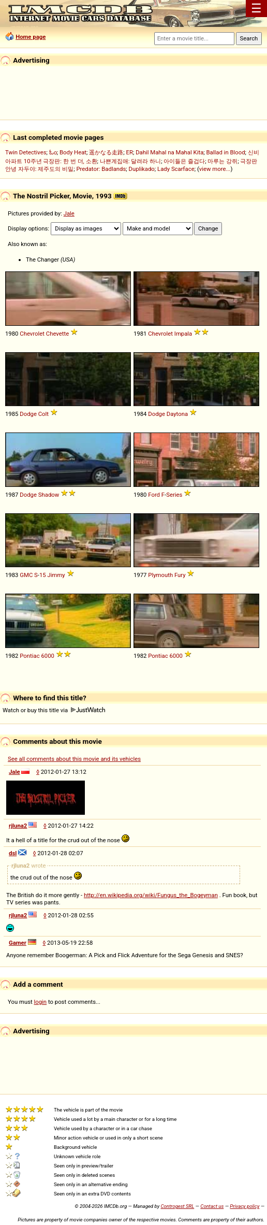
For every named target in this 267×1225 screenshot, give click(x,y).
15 (42, 575)
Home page (31, 36)
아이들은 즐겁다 (184, 161)
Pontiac (29, 655)
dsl (13, 853)
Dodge (28, 413)
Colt (43, 413)
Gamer (17, 942)
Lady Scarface (176, 168)
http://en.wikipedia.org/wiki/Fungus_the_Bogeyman (151, 895)
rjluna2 (18, 825)
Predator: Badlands (101, 168)
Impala (183, 333)
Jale (69, 213)
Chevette (57, 333)
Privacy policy (244, 1206)
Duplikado (142, 168)
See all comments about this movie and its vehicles (74, 758)
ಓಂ (53, 152)
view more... (215, 168)
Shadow (49, 494)
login (40, 1001)
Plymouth (160, 575)
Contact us (212, 1206)
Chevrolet (32, 333)
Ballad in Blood (225, 152)
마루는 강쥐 (222, 161)
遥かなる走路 (106, 152)
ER (129, 152)
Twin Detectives (26, 152)
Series (174, 494)
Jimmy (56, 575)
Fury (180, 575)
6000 (47, 655)
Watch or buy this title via (54, 710)
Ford (154, 494)
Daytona (177, 413)
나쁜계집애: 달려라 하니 (130, 161)
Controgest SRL (177, 1206)
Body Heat (73, 152)
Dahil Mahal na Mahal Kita (169, 152)
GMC (26, 575)
